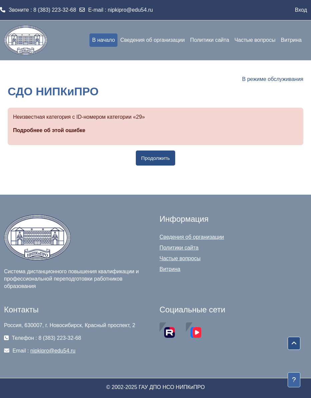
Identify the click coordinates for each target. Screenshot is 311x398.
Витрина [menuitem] (291, 40)
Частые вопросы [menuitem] (255, 40)
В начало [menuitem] (103, 40)
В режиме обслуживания (272, 79)
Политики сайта (179, 248)
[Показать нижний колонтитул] (294, 379)
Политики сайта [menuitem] (209, 40)
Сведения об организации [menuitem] (152, 40)
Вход (301, 10)
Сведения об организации (192, 237)
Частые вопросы (180, 258)
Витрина (170, 269)
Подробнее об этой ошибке (49, 130)
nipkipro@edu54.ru (130, 10)
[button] (294, 343)
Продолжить (155, 158)
